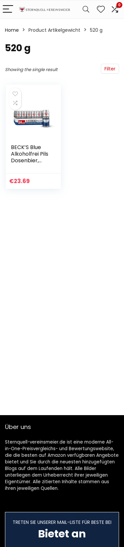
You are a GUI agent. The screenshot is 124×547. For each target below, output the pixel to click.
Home (12, 30)
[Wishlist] (101, 9)
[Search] (86, 9)
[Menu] (8, 9)
